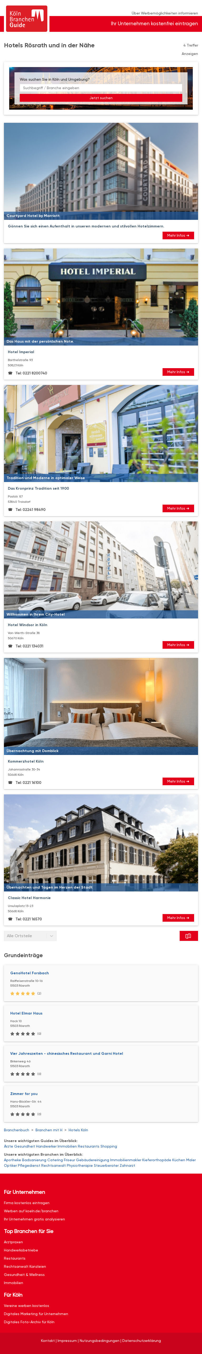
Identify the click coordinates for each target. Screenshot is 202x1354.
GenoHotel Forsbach (29, 973)
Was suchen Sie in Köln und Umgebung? (55, 79)
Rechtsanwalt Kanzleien (25, 1266)
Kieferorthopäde (156, 1160)
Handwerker (46, 1146)
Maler (191, 1160)
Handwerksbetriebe (21, 1250)
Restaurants (88, 1146)
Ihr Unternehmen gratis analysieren (34, 1219)
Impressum (67, 1340)
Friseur (69, 1160)
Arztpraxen (13, 1242)
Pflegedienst (29, 1165)
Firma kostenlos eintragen (26, 1203)
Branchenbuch (16, 1130)
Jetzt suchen (101, 98)
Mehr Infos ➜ (178, 235)
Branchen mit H (49, 1130)
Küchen (178, 1160)
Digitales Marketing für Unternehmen (36, 1314)
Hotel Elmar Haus (26, 1013)
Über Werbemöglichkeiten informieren (165, 13)
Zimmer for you (24, 1094)
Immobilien (67, 1146)
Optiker (10, 1165)
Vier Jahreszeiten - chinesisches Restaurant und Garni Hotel (66, 1053)
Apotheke (12, 1160)
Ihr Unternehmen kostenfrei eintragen (154, 24)
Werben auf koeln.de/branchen (31, 1211)
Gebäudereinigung (92, 1160)
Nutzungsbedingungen (99, 1340)
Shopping (108, 1146)
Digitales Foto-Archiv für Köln (29, 1322)
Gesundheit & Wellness (24, 1274)
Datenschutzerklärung (141, 1340)
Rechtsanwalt (53, 1165)
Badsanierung (34, 1160)
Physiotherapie (80, 1165)
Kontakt (48, 1340)
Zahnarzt (127, 1165)
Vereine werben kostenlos (26, 1306)
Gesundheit (24, 1146)
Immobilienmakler (125, 1160)
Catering (55, 1160)
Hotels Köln (78, 1130)
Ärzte (8, 1146)
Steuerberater (106, 1165)
